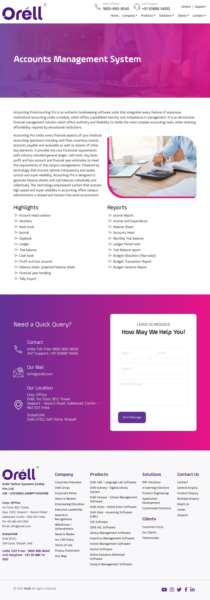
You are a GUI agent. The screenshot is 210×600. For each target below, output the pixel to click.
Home (114, 15)
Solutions (165, 15)
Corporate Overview (68, 482)
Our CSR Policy (64, 539)
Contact (198, 15)
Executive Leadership (68, 509)
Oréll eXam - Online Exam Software (113, 507)
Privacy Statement (67, 550)
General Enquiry (187, 487)
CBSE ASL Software (102, 527)
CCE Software (99, 522)
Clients (182, 15)
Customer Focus (152, 527)
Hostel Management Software (110, 544)
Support (200, 6)
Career (181, 509)
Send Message (132, 417)
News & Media (64, 534)
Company (128, 15)
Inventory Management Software (112, 538)
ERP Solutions (151, 482)
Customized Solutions (156, 508)
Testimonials (150, 538)
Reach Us (183, 504)
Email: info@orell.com (16, 526)
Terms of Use (63, 545)
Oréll (27, 588)
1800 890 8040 (38, 551)
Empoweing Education (69, 504)
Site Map (61, 556)
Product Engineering (155, 493)
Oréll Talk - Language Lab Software (113, 482)
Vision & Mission (65, 498)
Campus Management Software (111, 564)
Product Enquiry (187, 493)
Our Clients (149, 532)
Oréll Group (62, 487)
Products (147, 15)
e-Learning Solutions (155, 487)
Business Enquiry (188, 498)
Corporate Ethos (66, 493)
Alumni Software (101, 549)
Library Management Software (110, 533)
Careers (186, 6)
